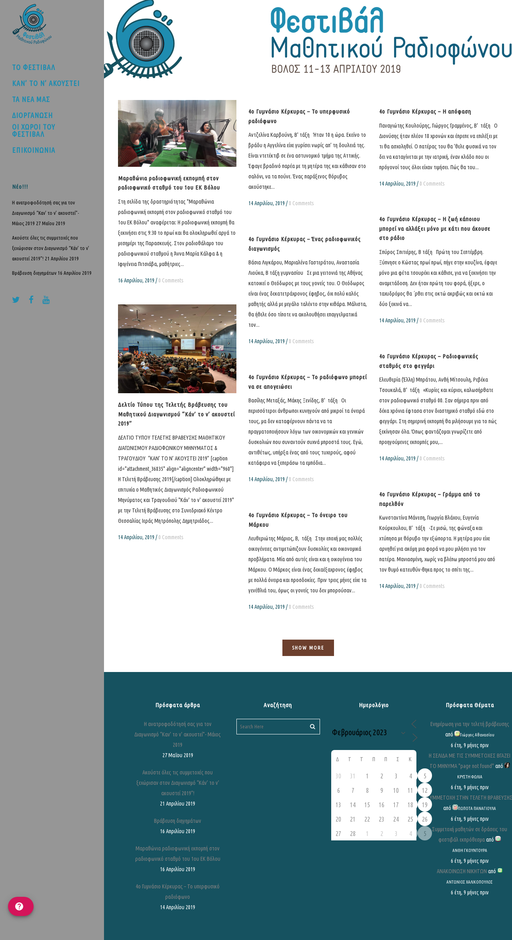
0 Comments (171, 280)
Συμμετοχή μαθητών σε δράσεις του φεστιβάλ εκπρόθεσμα (469, 834)
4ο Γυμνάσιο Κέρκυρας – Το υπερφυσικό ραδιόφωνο (178, 891)
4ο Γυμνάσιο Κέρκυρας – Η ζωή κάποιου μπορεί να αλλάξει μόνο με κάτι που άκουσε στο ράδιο (434, 228)
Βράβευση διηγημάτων (34, 273)
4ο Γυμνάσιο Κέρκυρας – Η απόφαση (425, 111)
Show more (308, 647)
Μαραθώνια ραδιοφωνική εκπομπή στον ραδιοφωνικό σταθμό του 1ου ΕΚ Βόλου (177, 853)
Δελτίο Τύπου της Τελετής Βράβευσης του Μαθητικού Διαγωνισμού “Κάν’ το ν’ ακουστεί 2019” (176, 414)
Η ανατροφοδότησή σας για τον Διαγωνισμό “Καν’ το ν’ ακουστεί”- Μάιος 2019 (45, 213)
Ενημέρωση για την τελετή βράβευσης (469, 724)
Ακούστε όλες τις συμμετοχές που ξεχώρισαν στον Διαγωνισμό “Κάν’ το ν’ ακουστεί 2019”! (50, 248)
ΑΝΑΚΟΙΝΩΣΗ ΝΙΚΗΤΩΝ (462, 871)
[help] (21, 906)
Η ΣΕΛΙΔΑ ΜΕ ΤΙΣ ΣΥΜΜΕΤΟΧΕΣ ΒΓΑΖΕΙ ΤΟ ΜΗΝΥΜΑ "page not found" (469, 760)
